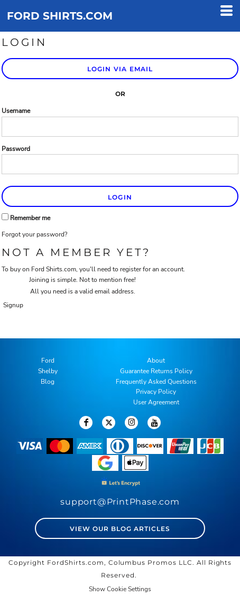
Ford (47, 360)
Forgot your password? (34, 234)
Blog (47, 381)
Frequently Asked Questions (156, 381)
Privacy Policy (156, 391)
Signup (13, 305)
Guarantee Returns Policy (156, 371)
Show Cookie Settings (120, 589)
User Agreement (156, 402)
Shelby (48, 371)
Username (16, 111)
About (156, 360)
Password (16, 149)
